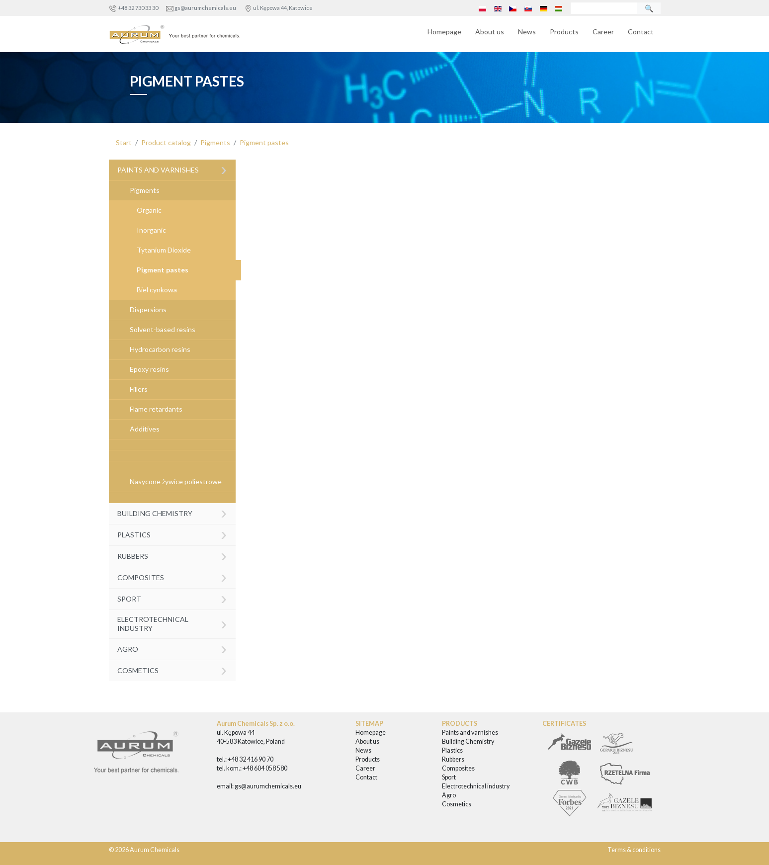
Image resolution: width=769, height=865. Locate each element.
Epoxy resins (149, 369)
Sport (172, 597)
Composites (172, 576)
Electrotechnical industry (172, 623)
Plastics (172, 533)
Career (603, 31)
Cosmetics (172, 669)
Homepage (444, 31)
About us (489, 31)
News (527, 31)
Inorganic (151, 230)
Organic (149, 210)
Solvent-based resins (162, 329)
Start (124, 142)
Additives (145, 429)
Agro (172, 648)
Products (564, 31)
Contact (641, 31)
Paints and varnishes (172, 169)
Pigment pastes (264, 142)
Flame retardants (156, 409)
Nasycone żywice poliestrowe (176, 481)
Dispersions (148, 309)
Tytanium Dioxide (164, 250)
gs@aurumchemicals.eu (205, 7)
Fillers (139, 389)
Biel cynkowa (157, 289)
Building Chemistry (172, 512)
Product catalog (166, 142)
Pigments (215, 142)
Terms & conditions (634, 850)
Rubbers (172, 555)
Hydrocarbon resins (160, 349)
